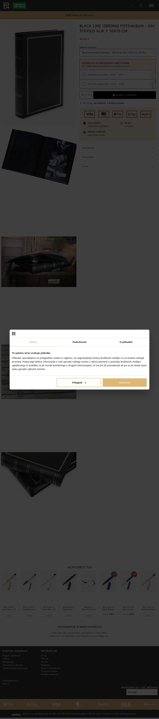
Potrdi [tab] (33, 342)
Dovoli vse (125, 382)
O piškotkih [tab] (126, 342)
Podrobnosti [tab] (79, 342)
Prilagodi (79, 382)
